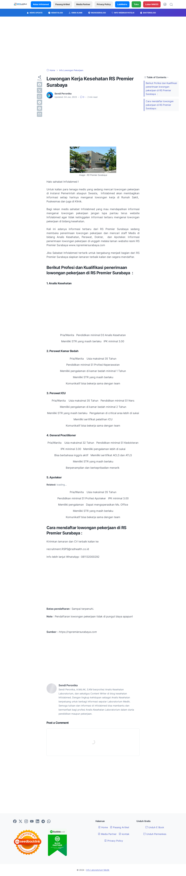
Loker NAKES (151, 4)
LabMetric (122, 4)
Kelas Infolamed (41, 4)
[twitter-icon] (20, 821)
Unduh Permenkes (154, 834)
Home (103, 827)
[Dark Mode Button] (165, 4)
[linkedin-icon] (37, 821)
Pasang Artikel (62, 4)
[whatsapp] (39, 96)
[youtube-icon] (32, 821)
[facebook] (39, 84)
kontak (124, 834)
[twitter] (39, 90)
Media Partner (83, 4)
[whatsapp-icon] (49, 821)
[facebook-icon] (15, 821)
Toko (136, 4)
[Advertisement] (93, 42)
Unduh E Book (154, 827)
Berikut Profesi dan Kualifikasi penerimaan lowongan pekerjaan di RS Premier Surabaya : (161, 88)
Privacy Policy (104, 4)
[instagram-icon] (26, 821)
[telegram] (39, 102)
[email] (39, 114)
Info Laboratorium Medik (97, 870)
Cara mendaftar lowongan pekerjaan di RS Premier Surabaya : (160, 105)
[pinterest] (39, 108)
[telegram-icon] (43, 821)
